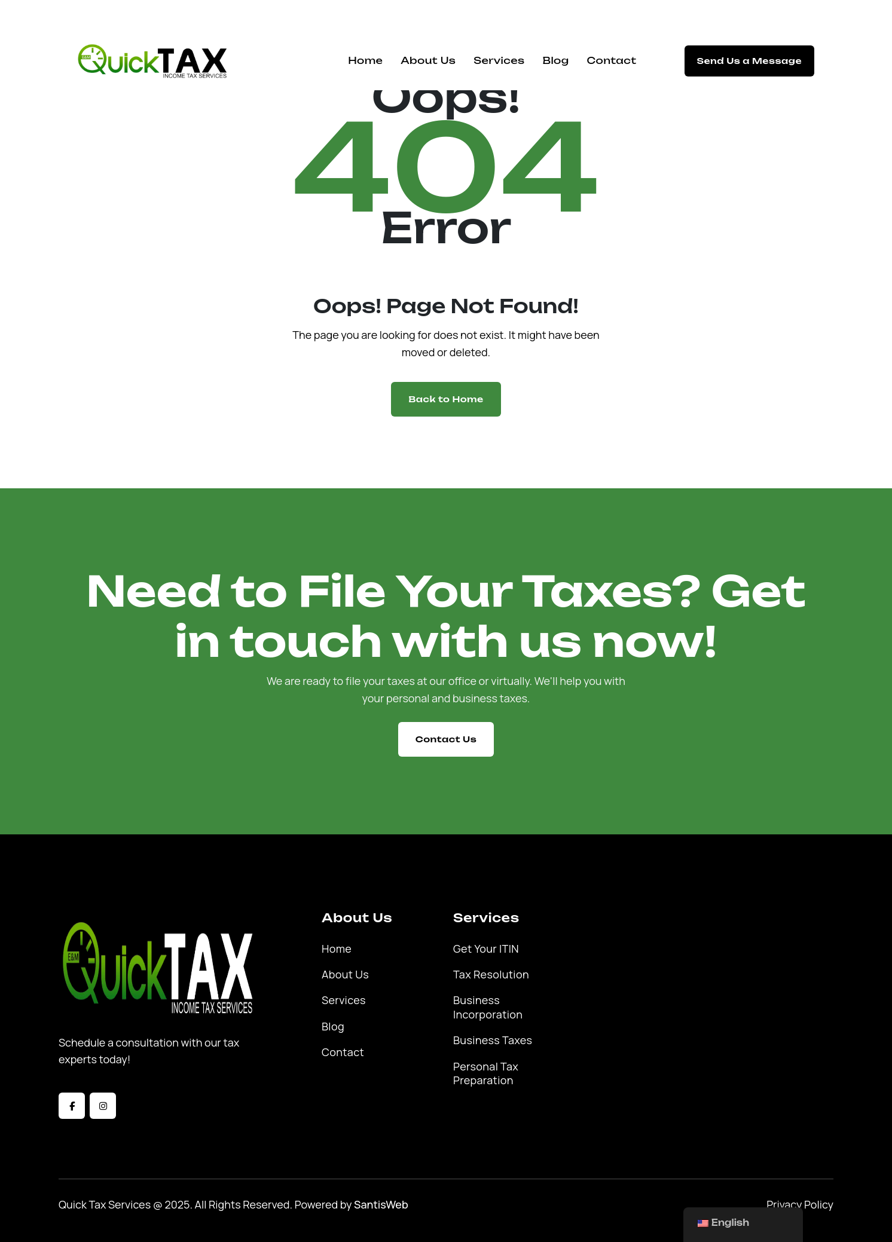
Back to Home (445, 399)
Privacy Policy (799, 1204)
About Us (428, 60)
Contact (612, 60)
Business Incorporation (488, 1007)
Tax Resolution (491, 974)
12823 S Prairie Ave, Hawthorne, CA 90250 (365, 16)
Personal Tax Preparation (485, 1073)
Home (365, 60)
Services (499, 60)
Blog (555, 60)
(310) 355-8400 (533, 16)
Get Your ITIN (486, 949)
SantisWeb (381, 1204)
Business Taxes (492, 1040)
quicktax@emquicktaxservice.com (156, 16)
